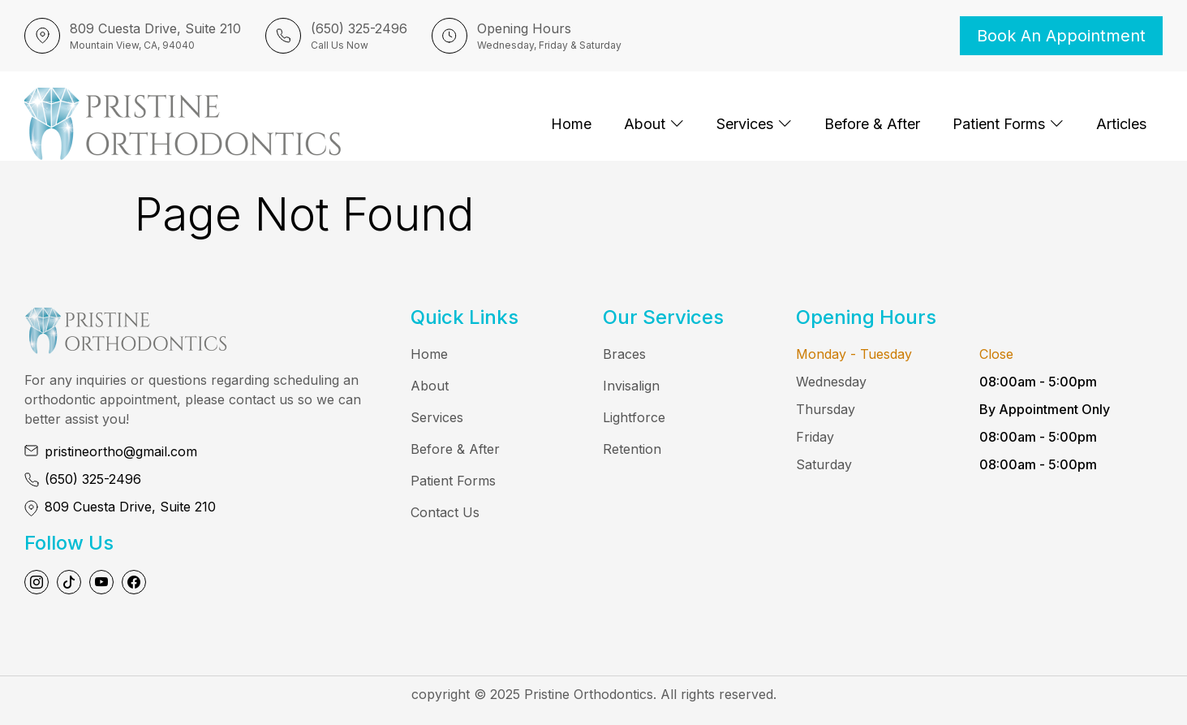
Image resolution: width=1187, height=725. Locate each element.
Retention (632, 449)
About (654, 123)
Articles (1121, 123)
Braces (624, 354)
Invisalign (631, 386)
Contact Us (445, 512)
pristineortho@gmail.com (121, 451)
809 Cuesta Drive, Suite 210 (130, 506)
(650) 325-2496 (93, 479)
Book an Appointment (1061, 35)
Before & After (872, 123)
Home (571, 123)
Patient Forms (1008, 123)
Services (754, 123)
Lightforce (634, 417)
